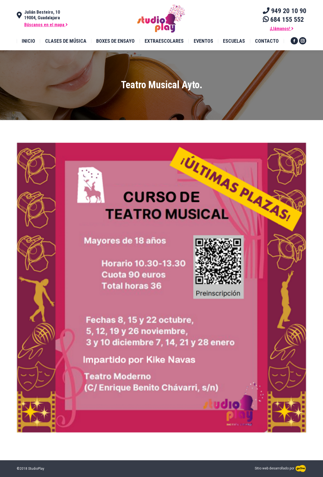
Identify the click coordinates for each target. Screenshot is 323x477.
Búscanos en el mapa (46, 24)
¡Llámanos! (281, 28)
